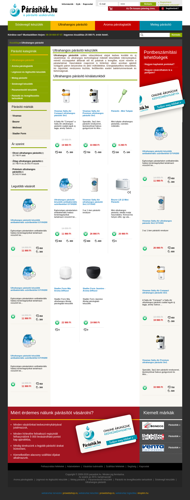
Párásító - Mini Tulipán (122, 111)
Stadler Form (19, 133)
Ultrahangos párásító (72, 24)
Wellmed (17, 127)
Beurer (16, 121)
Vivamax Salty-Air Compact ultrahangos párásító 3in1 (64, 113)
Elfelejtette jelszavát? (169, 5)
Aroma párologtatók (117, 24)
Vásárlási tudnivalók (93, 466)
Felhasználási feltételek (52, 466)
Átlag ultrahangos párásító (26, 161)
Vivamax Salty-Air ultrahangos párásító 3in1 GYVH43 (93, 202)
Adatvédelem (73, 466)
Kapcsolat (88, 4)
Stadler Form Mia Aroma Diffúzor (62, 289)
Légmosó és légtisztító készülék (29, 72)
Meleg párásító (160, 24)
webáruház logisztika (126, 493)
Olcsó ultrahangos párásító (26, 153)
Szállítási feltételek (115, 466)
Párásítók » (174, 425)
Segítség (131, 466)
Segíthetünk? (172, 8)
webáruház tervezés (51, 493)
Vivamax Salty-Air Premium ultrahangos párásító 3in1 (93, 113)
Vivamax (17, 115)
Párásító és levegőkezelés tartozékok (133, 479)
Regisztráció (165, 2)
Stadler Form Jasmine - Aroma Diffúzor (94, 289)
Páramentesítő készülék (24, 90)
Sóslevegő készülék (29, 24)
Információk (67, 4)
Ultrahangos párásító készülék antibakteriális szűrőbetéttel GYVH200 (29, 221)
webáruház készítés (88, 493)
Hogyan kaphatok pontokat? (159, 64)
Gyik (78, 4)
